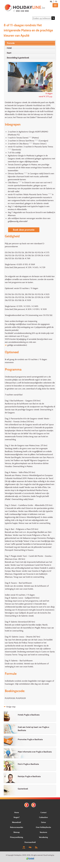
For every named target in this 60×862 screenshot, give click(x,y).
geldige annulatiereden (16, 345)
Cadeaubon (43, 817)
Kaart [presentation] (9, 53)
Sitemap (16, 832)
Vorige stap (11, 706)
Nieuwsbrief (16, 822)
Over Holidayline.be (43, 827)
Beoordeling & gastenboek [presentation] (18, 57)
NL (51, 1)
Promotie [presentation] (11, 43)
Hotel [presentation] (9, 48)
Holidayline (17, 855)
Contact (43, 812)
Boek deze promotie (23, 229)
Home (16, 812)
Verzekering (43, 837)
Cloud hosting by (48, 855)
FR (56, 1)
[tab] (30, 43)
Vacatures (43, 832)
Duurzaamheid (30, 842)
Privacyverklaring (16, 837)
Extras (43, 822)
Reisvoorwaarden (16, 827)
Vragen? (17, 817)
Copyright (10, 855)
